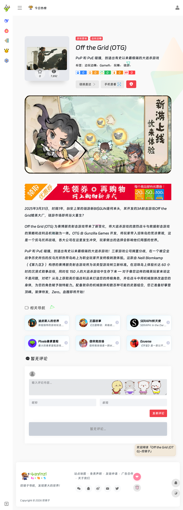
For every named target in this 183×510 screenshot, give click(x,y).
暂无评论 (39, 358)
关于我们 (84, 478)
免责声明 (96, 473)
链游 (126, 65)
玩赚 (117, 65)
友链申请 (112, 473)
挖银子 (46, 500)
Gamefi (105, 65)
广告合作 (127, 473)
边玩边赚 (96, 38)
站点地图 (80, 473)
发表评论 (158, 413)
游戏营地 (82, 38)
